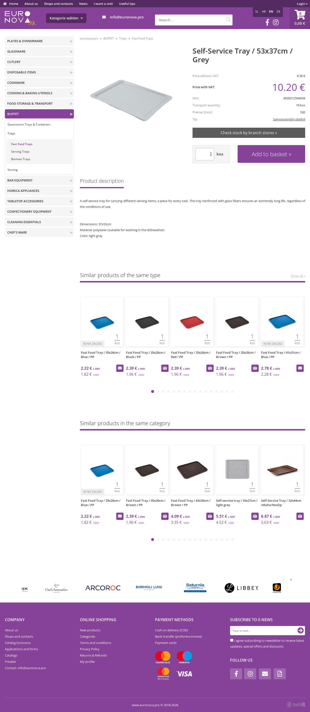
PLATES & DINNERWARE (25, 41)
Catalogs (11, 655)
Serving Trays (20, 151)
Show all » (297, 276)
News (83, 3)
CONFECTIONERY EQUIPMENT (29, 211)
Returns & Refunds (93, 655)
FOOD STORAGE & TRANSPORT (30, 103)
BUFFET (13, 114)
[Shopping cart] (300, 18)
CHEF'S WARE (17, 232)
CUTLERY (14, 62)
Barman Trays (20, 159)
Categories (87, 636)
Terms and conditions (95, 643)
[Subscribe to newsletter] (300, 630)
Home (13, 3)
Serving (13, 170)
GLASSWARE (16, 51)
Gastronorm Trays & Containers (29, 124)
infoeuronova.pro (127, 17)
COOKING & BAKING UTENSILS (29, 93)
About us (31, 3)
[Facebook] (267, 22)
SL (256, 11)
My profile (87, 661)
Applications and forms (21, 649)
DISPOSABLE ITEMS (21, 72)
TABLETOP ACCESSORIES (25, 201)
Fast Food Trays (21, 144)
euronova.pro (89, 38)
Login (302, 3)
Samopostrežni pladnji (289, 119)
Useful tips (127, 3)
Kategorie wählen (66, 18)
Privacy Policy (90, 649)
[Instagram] (276, 22)
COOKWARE (16, 82)
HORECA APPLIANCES (23, 190)
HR (264, 11)
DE (278, 11)
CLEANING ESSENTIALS (24, 222)
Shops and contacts (58, 3)
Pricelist (10, 661)
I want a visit (103, 3)
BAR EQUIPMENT (19, 180)
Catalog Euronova (18, 643)
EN (271, 11)
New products (90, 630)
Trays (11, 133)
